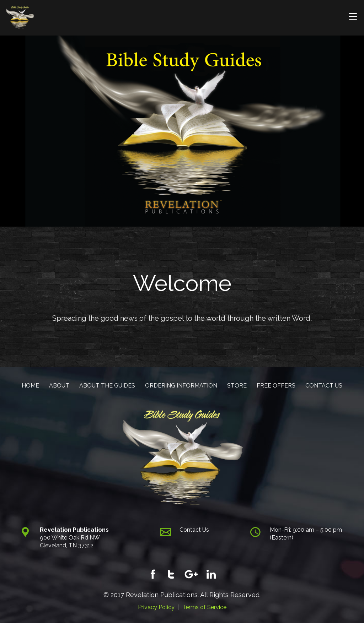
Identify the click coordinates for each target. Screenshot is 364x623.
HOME (30, 385)
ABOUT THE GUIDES (107, 385)
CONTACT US (323, 385)
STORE (237, 385)
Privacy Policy (156, 607)
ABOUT (59, 385)
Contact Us (194, 529)
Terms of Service (204, 607)
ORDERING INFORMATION (181, 385)
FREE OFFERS (276, 385)
